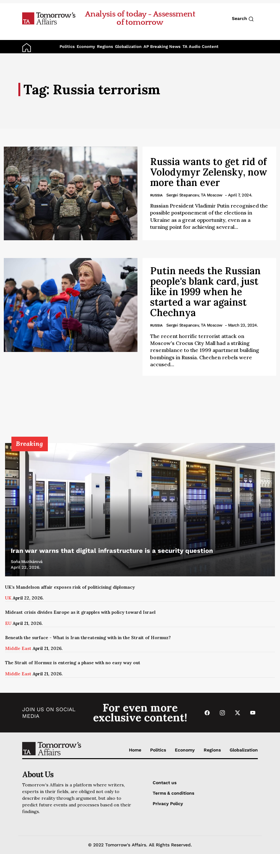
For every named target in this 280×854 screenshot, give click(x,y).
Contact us (164, 782)
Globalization (128, 46)
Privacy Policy (168, 803)
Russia (156, 195)
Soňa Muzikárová (26, 561)
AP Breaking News (162, 46)
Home (135, 749)
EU (8, 623)
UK (8, 598)
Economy (86, 46)
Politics (67, 46)
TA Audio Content (200, 46)
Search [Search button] (243, 19)
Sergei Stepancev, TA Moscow (194, 195)
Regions (105, 46)
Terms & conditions (173, 793)
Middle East (18, 648)
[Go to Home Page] (48, 18)
